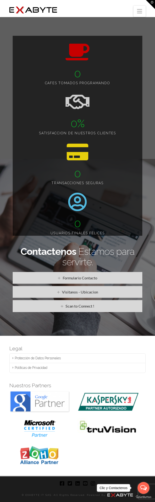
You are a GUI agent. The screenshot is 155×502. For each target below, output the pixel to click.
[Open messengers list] (143, 488)
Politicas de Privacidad (31, 368)
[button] (139, 11)
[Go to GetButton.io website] (143, 497)
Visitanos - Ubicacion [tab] (80, 292)
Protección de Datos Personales (38, 358)
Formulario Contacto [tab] (80, 278)
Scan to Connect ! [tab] (80, 306)
